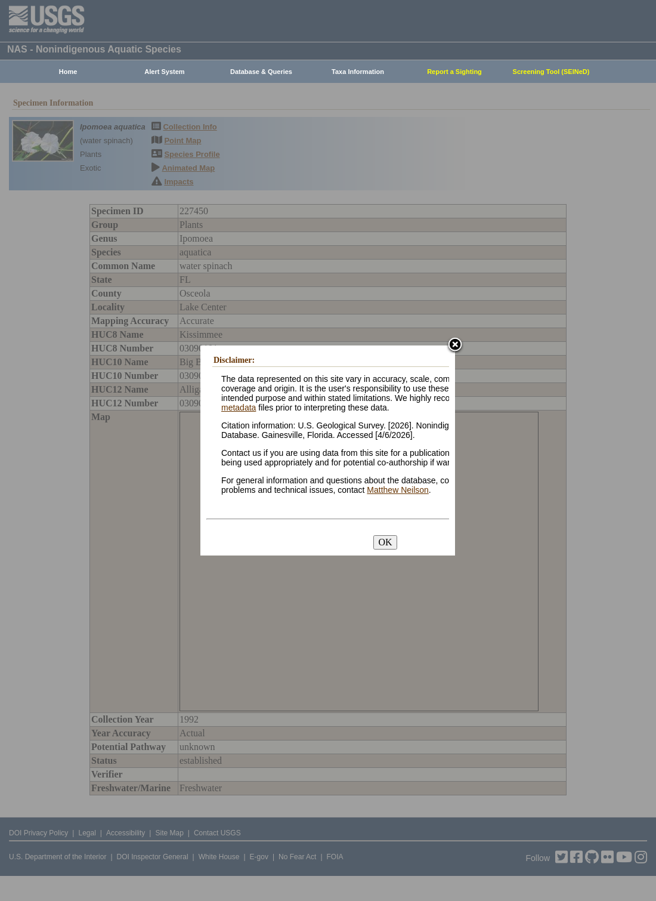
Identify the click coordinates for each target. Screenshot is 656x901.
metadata (238, 407)
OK (385, 542)
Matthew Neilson (398, 490)
